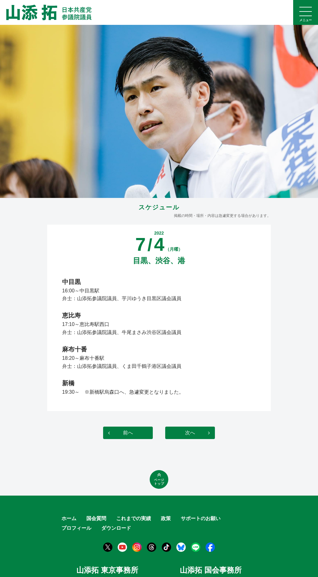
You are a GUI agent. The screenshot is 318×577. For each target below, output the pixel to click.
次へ (190, 432)
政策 (166, 518)
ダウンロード (116, 528)
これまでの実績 (133, 518)
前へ (128, 432)
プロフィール (76, 528)
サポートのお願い (200, 518)
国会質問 (96, 518)
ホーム (68, 518)
